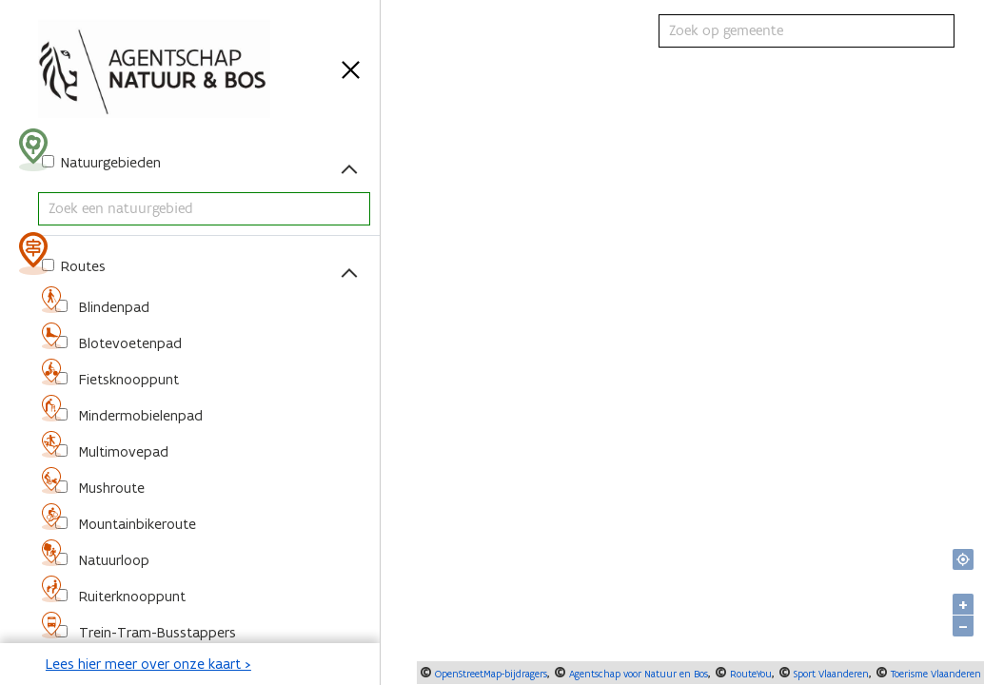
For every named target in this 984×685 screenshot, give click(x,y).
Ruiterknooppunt (130, 596)
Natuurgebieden (109, 162)
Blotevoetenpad (128, 343)
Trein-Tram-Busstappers (155, 632)
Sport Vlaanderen (830, 673)
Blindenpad (112, 307)
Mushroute (110, 488)
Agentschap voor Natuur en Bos (637, 673)
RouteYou (749, 673)
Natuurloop (112, 560)
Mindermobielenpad (139, 415)
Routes (81, 266)
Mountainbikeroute (135, 524)
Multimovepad (121, 451)
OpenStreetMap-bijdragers (489, 673)
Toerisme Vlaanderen (934, 673)
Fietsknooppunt (127, 379)
